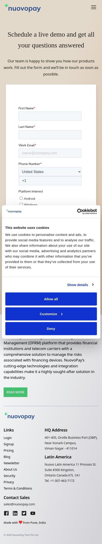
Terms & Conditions (18, 488)
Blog (7, 457)
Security (9, 476)
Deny (51, 329)
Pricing (9, 450)
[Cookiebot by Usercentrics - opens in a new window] (77, 212)
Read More (15, 392)
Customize (51, 314)
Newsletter (11, 463)
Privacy (9, 482)
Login (8, 438)
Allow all (51, 299)
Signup (9, 444)
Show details (77, 284)
